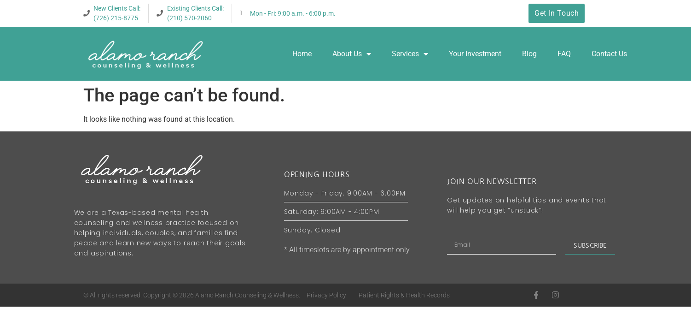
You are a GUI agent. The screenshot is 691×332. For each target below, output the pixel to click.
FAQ (564, 53)
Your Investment (475, 53)
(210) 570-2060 (189, 18)
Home (302, 53)
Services (410, 54)
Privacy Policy (326, 295)
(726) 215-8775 (115, 18)
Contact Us (609, 53)
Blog (529, 53)
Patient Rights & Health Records (404, 295)
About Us (351, 54)
